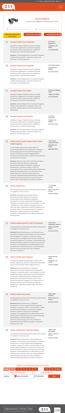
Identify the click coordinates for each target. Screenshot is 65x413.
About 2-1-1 (59, 1)
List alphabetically (53, 34)
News (30, 409)
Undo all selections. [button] (47, 372)
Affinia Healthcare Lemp (20, 294)
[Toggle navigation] (60, 7)
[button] (40, 34)
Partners (23, 409)
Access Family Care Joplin (20, 91)
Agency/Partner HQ (49, 1)
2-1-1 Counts (39, 1)
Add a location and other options (47, 29)
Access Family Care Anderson (22, 42)
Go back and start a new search (18, 29)
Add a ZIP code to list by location (12, 35)
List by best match (32, 34)
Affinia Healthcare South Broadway (24, 330)
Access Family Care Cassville (22, 66)
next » (58, 369)
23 (52, 369)
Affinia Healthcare (17, 186)
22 (46, 369)
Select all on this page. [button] (17, 372)
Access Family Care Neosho (21, 116)
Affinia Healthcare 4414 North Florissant (26, 223)
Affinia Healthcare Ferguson (21, 257)
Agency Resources (11, 409)
